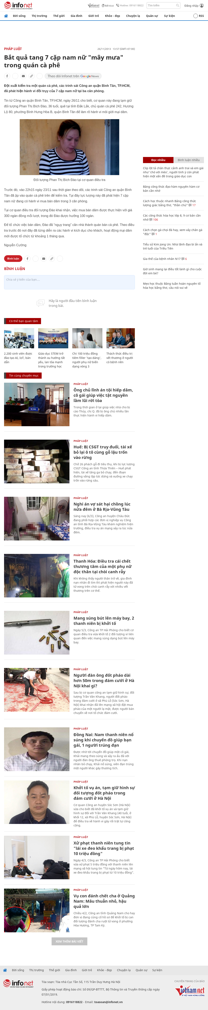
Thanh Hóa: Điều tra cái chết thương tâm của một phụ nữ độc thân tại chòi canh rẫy (103, 566)
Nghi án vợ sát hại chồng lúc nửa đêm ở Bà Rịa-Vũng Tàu (102, 506)
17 (192, 205)
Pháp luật (13, 49)
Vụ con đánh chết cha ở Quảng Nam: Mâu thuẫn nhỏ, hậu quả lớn (104, 901)
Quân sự (152, 16)
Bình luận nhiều (189, 160)
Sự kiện (169, 16)
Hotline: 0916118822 (129, 5)
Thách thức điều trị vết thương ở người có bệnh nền (119, 358)
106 (153, 219)
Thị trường (39, 16)
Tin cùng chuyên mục (24, 375)
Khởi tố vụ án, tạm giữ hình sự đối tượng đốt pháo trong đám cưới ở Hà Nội (104, 793)
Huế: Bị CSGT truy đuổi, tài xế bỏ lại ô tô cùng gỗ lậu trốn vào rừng (103, 452)
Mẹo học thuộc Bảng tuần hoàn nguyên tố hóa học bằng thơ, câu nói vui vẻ (171, 286)
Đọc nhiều (158, 160)
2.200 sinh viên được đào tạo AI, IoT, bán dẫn (18, 358)
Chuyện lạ (133, 16)
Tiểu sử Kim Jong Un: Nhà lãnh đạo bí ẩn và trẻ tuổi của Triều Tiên (172, 246)
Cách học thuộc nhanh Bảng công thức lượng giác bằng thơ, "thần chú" (169, 203)
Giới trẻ (93, 16)
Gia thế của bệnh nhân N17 (162, 259)
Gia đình (76, 16)
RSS (198, 16)
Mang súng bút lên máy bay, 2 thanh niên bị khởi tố (104, 620)
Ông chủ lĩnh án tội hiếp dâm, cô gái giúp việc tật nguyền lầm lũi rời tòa (103, 395)
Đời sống (19, 16)
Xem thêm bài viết (69, 941)
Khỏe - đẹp (112, 16)
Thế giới (59, 16)
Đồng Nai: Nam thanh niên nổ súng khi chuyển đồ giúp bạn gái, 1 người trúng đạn (103, 740)
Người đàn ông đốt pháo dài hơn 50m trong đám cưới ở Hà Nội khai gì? (104, 680)
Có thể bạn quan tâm (23, 321)
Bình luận (13, 258)
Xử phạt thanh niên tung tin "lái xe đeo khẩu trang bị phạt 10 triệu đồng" (104, 848)
